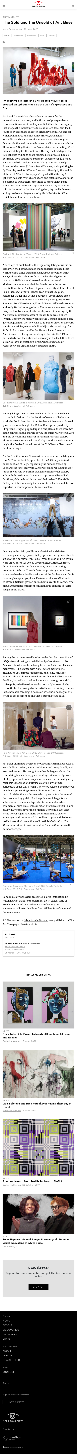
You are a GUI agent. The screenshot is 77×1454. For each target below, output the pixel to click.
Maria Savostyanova (12, 29)
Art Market (11, 17)
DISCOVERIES (11, 1329)
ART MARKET (11, 1334)
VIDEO (6, 1338)
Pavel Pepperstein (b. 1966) (34, 900)
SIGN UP (38, 1286)
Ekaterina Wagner (12, 1041)
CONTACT (9, 1355)
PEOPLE (8, 1325)
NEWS (6, 1320)
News (6, 1031)
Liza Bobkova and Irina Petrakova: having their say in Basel (37, 1105)
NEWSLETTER (11, 1359)
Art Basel (9, 937)
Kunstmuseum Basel (15, 946)
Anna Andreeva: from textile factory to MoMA (32, 1181)
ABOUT (7, 1350)
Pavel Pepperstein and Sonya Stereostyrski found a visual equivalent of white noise (36, 1241)
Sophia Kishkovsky (12, 1185)
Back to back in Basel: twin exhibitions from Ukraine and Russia (36, 1035)
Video (6, 1236)
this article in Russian (36, 920)
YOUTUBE (9, 1371)
